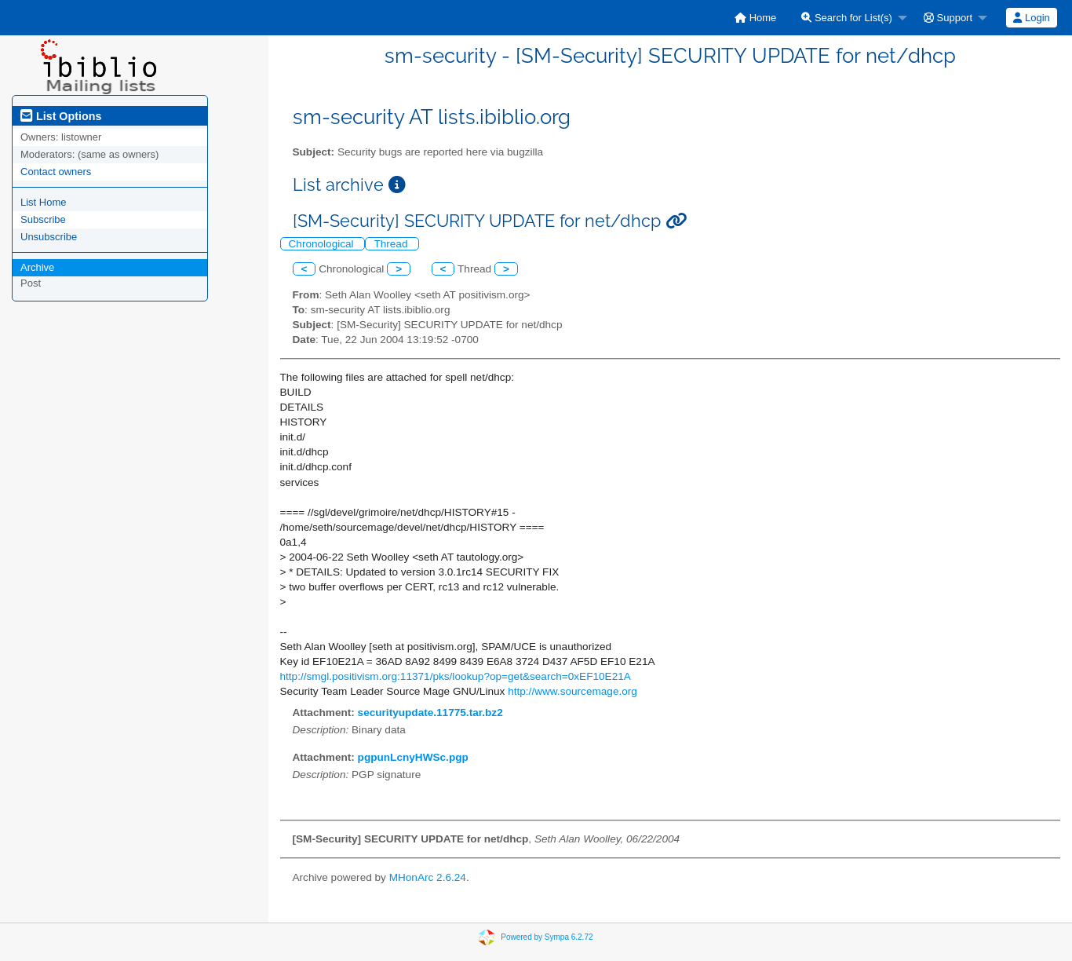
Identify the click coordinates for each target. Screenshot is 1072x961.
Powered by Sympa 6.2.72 (547, 936)
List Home (43, 202)
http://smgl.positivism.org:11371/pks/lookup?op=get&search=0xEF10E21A (455, 676)
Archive (37, 267)
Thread (392, 244)
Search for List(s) (846, 18)
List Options (60, 116)
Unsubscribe (48, 237)
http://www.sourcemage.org (572, 691)
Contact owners (55, 171)
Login (1031, 18)
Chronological (323, 244)
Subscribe (43, 219)
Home (755, 18)
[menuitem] (755, 17)
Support (948, 18)
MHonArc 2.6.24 (427, 877)
